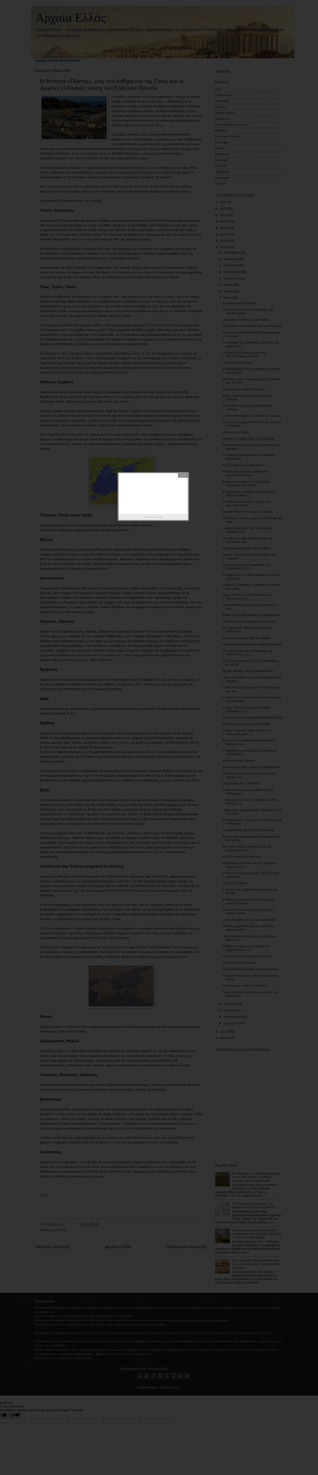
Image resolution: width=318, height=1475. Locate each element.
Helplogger (157, 517)
